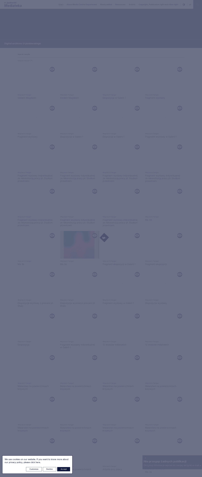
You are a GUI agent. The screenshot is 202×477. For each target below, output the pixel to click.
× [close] (145, 458)
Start (61, 4)
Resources (120, 4)
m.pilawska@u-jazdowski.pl (88, 404)
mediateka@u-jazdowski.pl (31, 381)
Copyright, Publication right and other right (158, 4)
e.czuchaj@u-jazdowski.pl (31, 375)
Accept (64, 469)
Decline (49, 469)
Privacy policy (143, 365)
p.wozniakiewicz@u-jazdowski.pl (34, 399)
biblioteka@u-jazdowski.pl (87, 396)
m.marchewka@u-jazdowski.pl (90, 375)
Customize (34, 469)
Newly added (106, 4)
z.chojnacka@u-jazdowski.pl (88, 413)
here (38, 462)
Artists (132, 4)
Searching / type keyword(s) (17, 21)
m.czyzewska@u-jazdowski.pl (33, 429)
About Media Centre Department (82, 4)
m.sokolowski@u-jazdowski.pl (33, 408)
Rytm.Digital (179, 472)
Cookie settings (92, 472)
